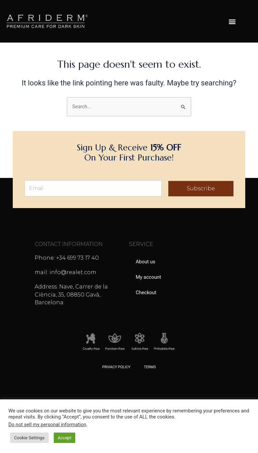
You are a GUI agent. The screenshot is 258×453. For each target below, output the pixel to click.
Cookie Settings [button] (29, 437)
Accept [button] (65, 437)
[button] (232, 21)
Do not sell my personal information (47, 425)
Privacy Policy (116, 367)
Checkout (146, 292)
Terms (150, 367)
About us (145, 262)
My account (148, 277)
